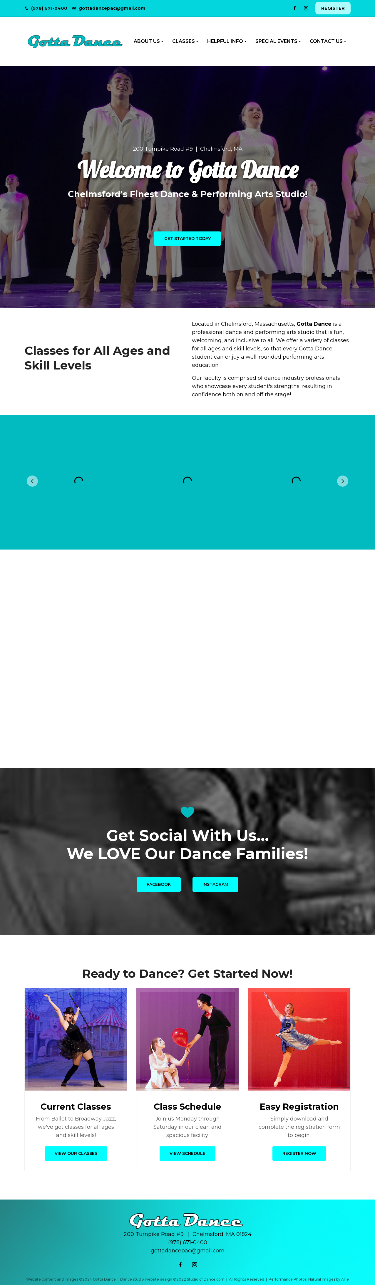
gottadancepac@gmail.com (112, 8)
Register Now (299, 1153)
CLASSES (183, 41)
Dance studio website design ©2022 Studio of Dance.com (172, 1279)
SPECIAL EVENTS (276, 41)
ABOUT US (147, 41)
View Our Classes (76, 1153)
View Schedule (187, 1153)
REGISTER (333, 8)
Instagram (215, 884)
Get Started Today (187, 238)
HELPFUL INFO (225, 41)
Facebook (159, 884)
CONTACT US (326, 41)
